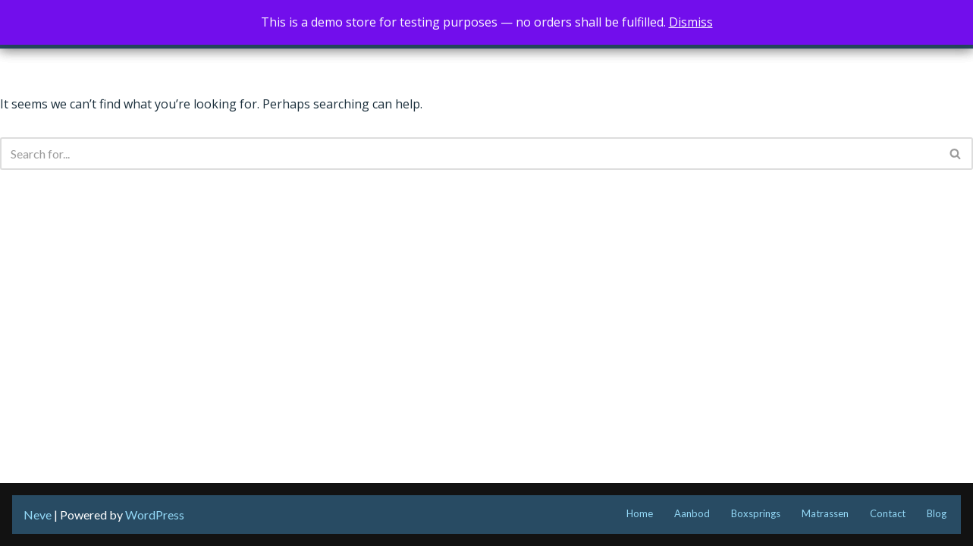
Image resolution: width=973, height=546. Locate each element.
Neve (38, 514)
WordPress (154, 514)
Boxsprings (755, 513)
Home (639, 513)
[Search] (469, 153)
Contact (888, 513)
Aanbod (692, 513)
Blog (936, 513)
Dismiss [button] (691, 22)
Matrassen (825, 513)
